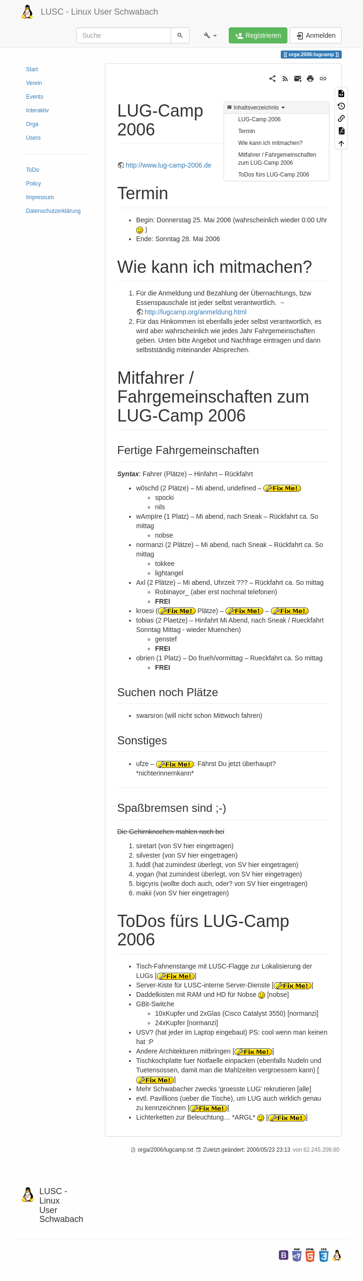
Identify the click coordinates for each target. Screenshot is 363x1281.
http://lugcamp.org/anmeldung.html (196, 312)
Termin (246, 131)
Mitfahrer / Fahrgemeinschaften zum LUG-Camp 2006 (277, 159)
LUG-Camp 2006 (259, 119)
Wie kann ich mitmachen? (270, 143)
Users (33, 138)
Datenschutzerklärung (53, 211)
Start (32, 69)
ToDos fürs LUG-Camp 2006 (273, 174)
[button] (210, 35)
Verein (34, 83)
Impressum (40, 197)
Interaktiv (37, 110)
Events (34, 96)
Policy (33, 183)
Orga (32, 124)
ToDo (32, 170)
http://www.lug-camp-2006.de (168, 165)
